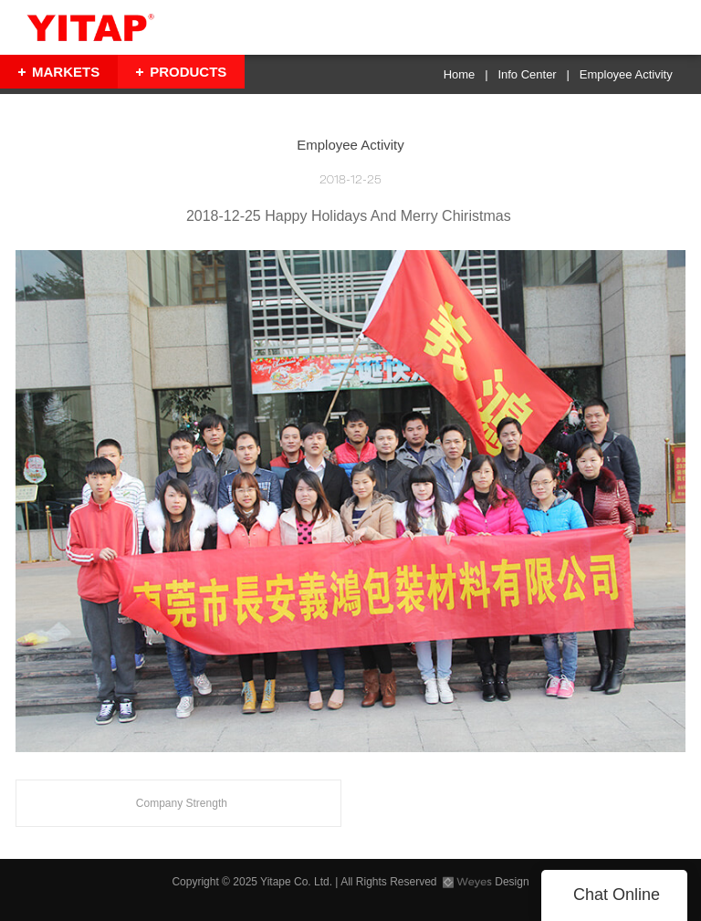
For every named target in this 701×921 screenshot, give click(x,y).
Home (460, 74)
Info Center (526, 74)
